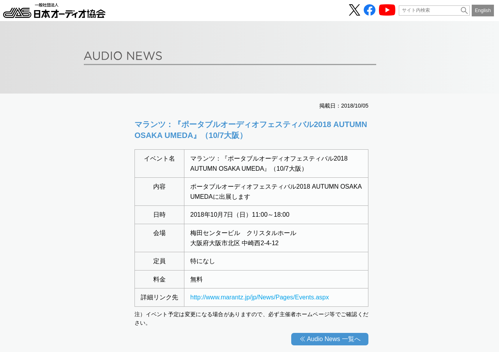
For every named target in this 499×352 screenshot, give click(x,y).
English (483, 10)
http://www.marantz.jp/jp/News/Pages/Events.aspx (259, 297)
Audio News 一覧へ (334, 339)
